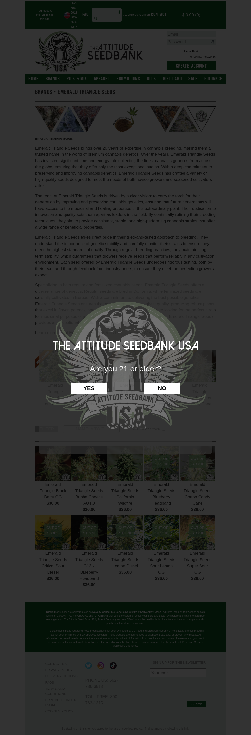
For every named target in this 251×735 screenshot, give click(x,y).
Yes (89, 388)
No (162, 388)
